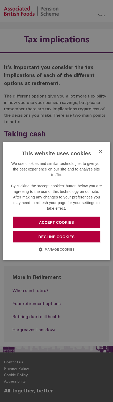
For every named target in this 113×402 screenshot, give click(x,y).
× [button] (100, 152)
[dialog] (56, 201)
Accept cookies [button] (56, 222)
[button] (56, 249)
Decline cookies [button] (57, 237)
